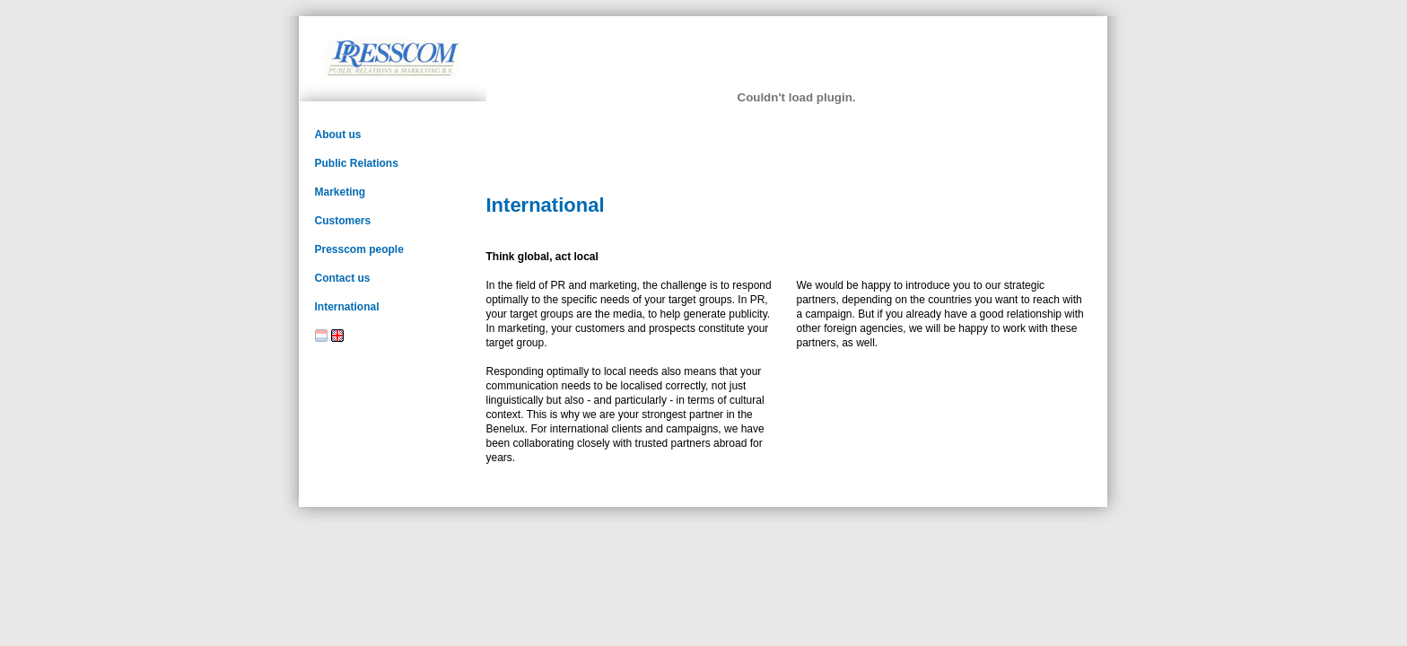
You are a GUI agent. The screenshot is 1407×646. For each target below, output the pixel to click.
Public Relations (356, 163)
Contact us (343, 278)
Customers (343, 220)
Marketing (340, 192)
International (347, 307)
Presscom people (359, 249)
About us (338, 134)
